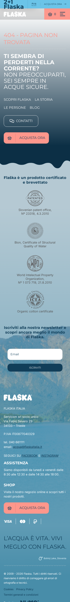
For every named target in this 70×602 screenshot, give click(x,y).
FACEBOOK (30, 455)
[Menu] (62, 14)
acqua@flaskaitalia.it (27, 447)
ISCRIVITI (35, 367)
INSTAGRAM (49, 455)
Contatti (21, 121)
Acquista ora (55, 4)
